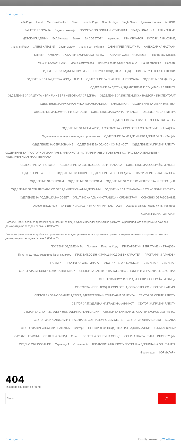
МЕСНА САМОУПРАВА (52, 57)
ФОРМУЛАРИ (167, 347)
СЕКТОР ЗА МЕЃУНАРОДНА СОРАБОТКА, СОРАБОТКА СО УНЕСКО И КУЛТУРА (125, 282)
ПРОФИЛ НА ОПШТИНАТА (82, 257)
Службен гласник (165, 322)
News (75, 17)
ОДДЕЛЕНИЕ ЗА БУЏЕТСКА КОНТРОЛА (150, 65)
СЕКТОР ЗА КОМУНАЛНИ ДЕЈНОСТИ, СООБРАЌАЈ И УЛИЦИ (137, 273)
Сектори (79, 322)
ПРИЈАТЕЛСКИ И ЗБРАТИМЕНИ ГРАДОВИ (149, 241)
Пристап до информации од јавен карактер (44, 249)
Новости (170, 57)
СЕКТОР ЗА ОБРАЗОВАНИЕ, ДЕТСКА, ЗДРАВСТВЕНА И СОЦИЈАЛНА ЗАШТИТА (85, 290)
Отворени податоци (45, 200)
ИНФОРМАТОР (133, 33)
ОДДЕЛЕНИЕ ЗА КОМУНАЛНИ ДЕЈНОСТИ (60, 106)
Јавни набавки (20, 41)
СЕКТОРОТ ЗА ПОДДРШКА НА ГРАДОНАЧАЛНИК (119, 322)
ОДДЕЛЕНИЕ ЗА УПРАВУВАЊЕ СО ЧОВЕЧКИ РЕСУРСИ (140, 184)
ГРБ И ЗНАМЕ (167, 25)
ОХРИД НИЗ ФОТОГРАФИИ (158, 208)
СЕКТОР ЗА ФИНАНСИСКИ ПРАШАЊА (151, 314)
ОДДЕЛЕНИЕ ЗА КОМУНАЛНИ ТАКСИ (115, 106)
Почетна (92, 241)
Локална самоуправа (163, 49)
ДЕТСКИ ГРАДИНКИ (35, 33)
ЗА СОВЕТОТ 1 (94, 33)
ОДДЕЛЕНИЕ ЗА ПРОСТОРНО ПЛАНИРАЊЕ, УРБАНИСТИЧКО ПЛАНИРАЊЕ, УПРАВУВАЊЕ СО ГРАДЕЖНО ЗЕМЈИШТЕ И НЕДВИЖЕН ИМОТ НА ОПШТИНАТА (82, 149)
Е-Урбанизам (60, 33)
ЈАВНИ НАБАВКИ (44, 41)
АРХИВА (170, 17)
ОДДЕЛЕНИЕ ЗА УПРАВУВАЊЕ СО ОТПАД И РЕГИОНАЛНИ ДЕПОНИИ (56, 184)
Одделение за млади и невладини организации (71, 131)
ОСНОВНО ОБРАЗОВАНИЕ (158, 192)
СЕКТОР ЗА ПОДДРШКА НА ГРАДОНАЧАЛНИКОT (103, 298)
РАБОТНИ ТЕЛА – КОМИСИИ (121, 257)
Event (39, 17)
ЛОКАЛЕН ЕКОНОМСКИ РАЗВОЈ (84, 49)
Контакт (39, 49)
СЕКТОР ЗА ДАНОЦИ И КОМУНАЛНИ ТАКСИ (47, 265)
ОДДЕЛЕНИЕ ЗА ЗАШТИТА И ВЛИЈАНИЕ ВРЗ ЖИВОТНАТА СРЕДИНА (52, 90)
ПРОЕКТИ (55, 257)
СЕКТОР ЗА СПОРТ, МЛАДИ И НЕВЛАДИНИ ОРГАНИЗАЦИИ (61, 306)
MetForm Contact (57, 17)
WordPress (169, 433)
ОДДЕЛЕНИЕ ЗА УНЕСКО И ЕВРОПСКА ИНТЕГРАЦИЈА (141, 176)
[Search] (167, 392)
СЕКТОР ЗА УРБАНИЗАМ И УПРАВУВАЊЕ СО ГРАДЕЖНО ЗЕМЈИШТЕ (78, 314)
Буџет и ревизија (65, 25)
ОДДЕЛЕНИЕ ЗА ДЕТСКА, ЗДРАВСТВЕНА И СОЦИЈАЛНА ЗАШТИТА (133, 82)
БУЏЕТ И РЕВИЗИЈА (38, 25)
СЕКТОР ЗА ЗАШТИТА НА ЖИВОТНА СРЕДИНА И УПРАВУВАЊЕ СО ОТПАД (127, 265)
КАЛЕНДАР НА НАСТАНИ (160, 41)
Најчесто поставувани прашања (117, 57)
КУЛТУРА (53, 49)
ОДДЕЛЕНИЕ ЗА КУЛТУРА (159, 106)
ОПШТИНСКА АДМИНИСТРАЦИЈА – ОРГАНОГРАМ (105, 192)
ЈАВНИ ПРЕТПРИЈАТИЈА (124, 41)
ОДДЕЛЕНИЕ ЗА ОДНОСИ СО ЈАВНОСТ (102, 139)
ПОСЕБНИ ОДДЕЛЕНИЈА (67, 241)
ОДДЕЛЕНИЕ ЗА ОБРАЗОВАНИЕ (52, 139)
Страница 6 (80, 339)
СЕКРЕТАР (151, 257)
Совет (75, 331)
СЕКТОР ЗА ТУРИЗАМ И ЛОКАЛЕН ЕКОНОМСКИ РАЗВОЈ (139, 306)
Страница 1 (62, 339)
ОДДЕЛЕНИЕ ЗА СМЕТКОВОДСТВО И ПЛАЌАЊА (91, 159)
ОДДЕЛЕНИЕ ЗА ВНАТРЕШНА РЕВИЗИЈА (112, 74)
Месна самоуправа (82, 57)
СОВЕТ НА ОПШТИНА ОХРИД (101, 331)
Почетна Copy (109, 241)
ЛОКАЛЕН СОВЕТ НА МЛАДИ (127, 49)
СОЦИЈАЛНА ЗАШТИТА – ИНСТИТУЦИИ (150, 331)
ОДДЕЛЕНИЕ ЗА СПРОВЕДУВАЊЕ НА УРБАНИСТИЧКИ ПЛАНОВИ (133, 167)
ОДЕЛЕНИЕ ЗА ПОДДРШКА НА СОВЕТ (44, 192)
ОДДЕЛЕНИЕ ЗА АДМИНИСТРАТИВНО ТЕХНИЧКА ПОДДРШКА (81, 65)
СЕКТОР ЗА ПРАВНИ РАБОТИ (157, 298)
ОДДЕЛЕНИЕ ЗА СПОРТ (37, 167)
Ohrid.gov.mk (14, 8)
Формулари (147, 347)
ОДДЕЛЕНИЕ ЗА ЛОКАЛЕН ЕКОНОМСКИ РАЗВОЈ (144, 114)
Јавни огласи (67, 41)
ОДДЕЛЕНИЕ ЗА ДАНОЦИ (159, 74)
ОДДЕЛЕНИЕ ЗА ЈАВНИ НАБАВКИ (154, 98)
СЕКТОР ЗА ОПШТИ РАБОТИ (157, 290)
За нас (77, 33)
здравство (114, 33)
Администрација (151, 17)
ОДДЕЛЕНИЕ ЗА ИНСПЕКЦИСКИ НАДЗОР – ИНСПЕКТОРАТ (138, 90)
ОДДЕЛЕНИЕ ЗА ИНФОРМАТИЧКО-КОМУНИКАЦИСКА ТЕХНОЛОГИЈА (84, 98)
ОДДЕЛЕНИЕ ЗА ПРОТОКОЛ (38, 159)
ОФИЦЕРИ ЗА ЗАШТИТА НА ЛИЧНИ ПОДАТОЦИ (91, 200)
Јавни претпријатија (91, 41)
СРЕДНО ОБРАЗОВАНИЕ (35, 339)
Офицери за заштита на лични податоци (151, 200)
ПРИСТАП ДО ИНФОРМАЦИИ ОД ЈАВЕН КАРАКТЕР (108, 249)
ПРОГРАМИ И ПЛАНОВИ (160, 249)
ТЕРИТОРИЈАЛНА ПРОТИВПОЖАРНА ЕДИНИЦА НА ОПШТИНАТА (134, 339)
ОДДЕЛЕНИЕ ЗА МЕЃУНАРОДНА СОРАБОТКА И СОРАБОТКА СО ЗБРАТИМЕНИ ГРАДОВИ (119, 123)
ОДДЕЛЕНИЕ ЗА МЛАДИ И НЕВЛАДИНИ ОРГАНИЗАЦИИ (140, 131)
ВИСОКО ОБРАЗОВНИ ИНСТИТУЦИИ (103, 25)
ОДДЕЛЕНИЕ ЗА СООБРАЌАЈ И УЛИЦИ (151, 159)
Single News (129, 17)
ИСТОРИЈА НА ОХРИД (161, 33)
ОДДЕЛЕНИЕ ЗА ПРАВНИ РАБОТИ (154, 139)
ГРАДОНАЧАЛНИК (142, 25)
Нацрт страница (151, 57)
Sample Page (90, 17)
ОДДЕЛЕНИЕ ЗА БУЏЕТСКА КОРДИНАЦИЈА (54, 74)
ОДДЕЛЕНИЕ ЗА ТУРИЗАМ (47, 176)
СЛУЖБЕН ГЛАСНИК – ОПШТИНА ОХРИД (40, 331)
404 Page (26, 17)
